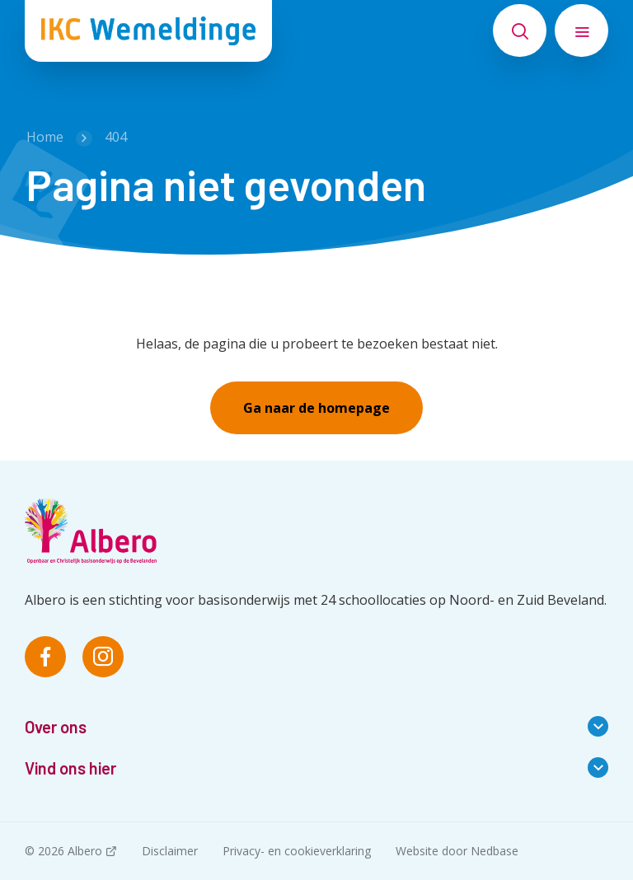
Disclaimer (170, 851)
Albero (85, 851)
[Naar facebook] (45, 656)
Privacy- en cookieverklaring (297, 851)
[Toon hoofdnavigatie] (581, 30)
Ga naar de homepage (316, 408)
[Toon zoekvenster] (519, 30)
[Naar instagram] (103, 656)
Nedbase (494, 851)
